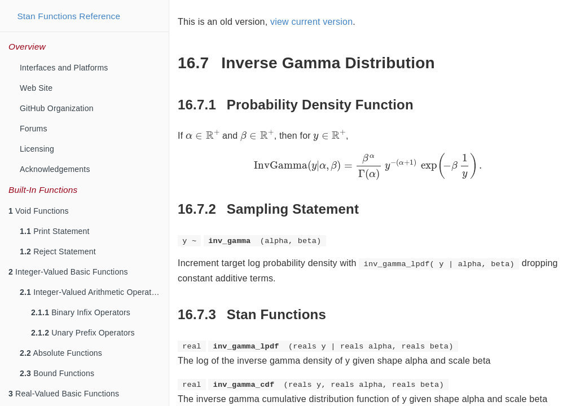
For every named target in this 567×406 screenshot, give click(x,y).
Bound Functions (57, 373)
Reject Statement (58, 251)
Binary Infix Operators (80, 312)
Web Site (36, 87)
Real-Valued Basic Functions (63, 393)
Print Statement (55, 231)
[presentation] (203, 134)
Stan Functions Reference (68, 16)
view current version (311, 22)
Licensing (37, 148)
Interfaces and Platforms (64, 67)
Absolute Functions (61, 353)
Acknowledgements (55, 169)
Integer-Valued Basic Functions (68, 271)
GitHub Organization (57, 108)
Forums (33, 128)
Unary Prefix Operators (83, 332)
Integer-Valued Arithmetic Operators (91, 292)
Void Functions (38, 210)
